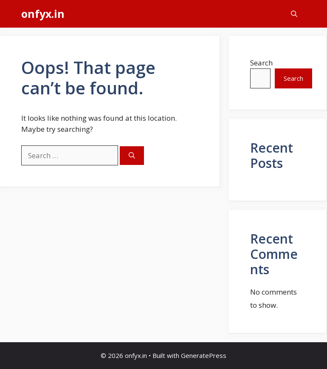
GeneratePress (203, 355)
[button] (294, 14)
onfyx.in (43, 13)
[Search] (132, 155)
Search (261, 63)
